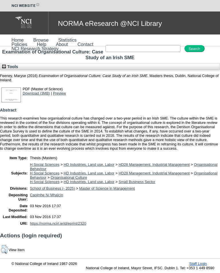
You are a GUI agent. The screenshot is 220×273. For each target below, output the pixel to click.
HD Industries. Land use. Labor (89, 164)
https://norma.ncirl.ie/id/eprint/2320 (58, 223)
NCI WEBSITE (25, 5)
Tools (10, 66)
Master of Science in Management (107, 188)
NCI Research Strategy (35, 48)
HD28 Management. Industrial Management (154, 164)
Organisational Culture (69, 177)
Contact (85, 44)
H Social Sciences (44, 164)
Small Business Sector (137, 182)
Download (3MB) (36, 93)
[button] (4, 249)
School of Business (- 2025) (52, 188)
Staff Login (198, 264)
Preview (59, 93)
